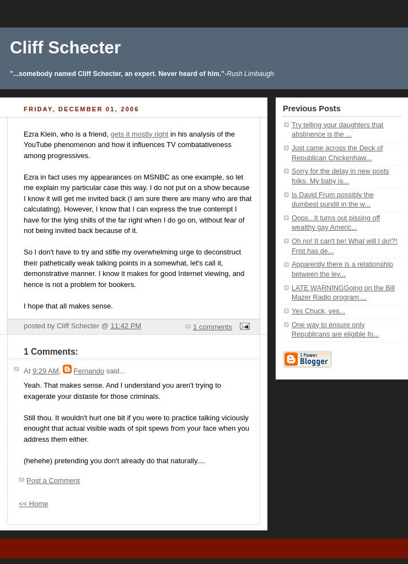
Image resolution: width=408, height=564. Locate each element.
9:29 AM (46, 371)
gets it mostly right (140, 134)
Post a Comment (53, 480)
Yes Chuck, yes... (318, 311)
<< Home (33, 504)
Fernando (88, 371)
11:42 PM (125, 326)
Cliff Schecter (65, 47)
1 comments (212, 327)
